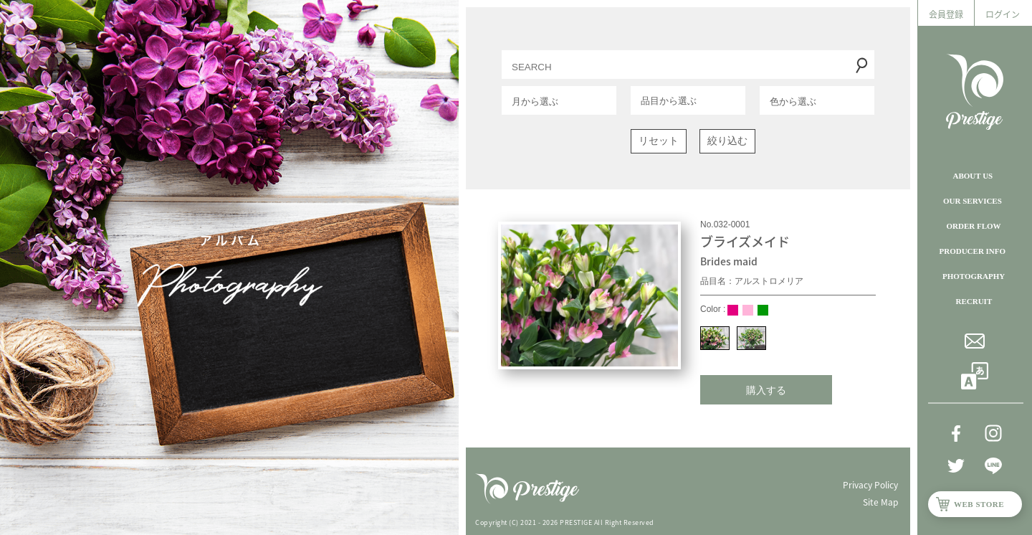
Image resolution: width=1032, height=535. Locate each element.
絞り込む (727, 140)
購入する (766, 390)
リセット (659, 140)
